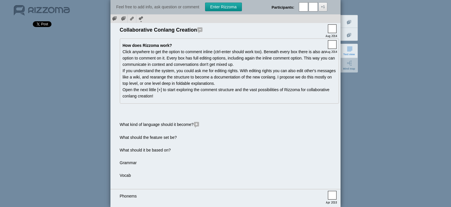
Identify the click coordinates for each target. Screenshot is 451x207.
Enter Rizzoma (223, 7)
